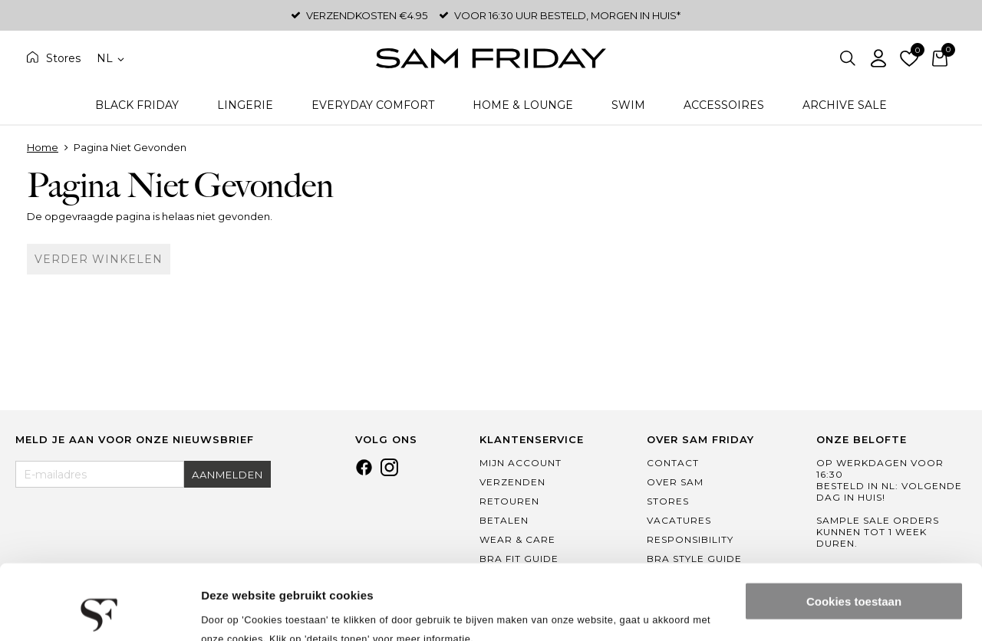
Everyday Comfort (372, 105)
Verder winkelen (99, 259)
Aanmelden (227, 474)
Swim (628, 105)
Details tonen (237, 610)
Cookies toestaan (853, 530)
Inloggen (878, 58)
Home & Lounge (523, 105)
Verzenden (512, 482)
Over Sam (675, 482)
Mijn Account (520, 462)
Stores (63, 58)
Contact (673, 462)
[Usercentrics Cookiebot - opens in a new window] (99, 611)
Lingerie (245, 105)
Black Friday (137, 105)
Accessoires (724, 105)
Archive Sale (844, 105)
